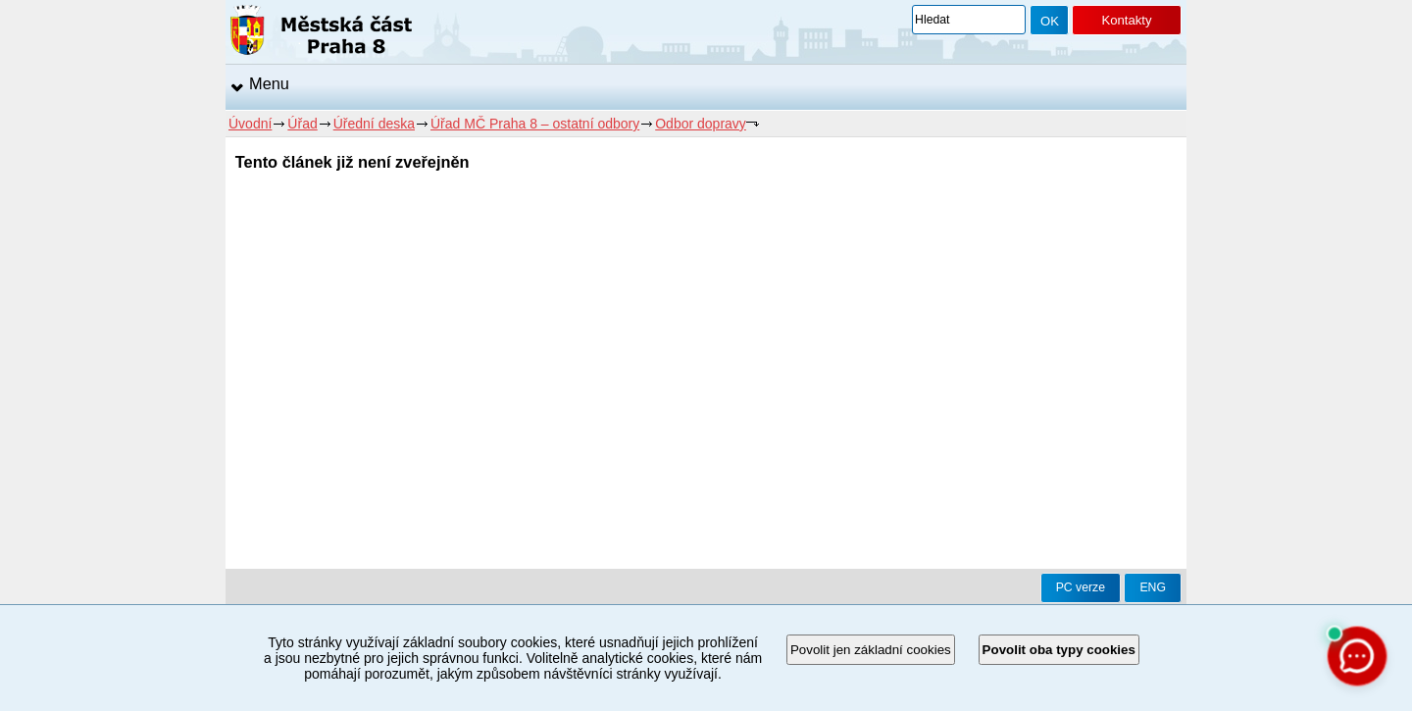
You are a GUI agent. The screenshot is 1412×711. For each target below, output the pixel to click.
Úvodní (250, 123)
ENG (1152, 587)
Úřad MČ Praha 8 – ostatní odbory (534, 123)
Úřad (302, 123)
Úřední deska (374, 123)
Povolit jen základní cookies (870, 649)
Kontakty (1126, 20)
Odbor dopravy (700, 123)
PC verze (1080, 587)
